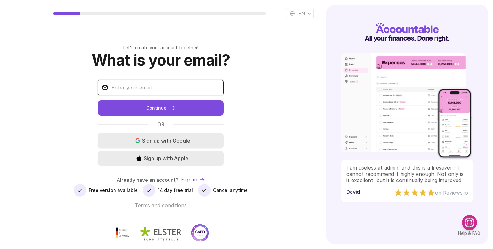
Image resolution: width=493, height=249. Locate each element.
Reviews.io (455, 193)
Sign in (193, 179)
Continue (160, 108)
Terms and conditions (161, 205)
